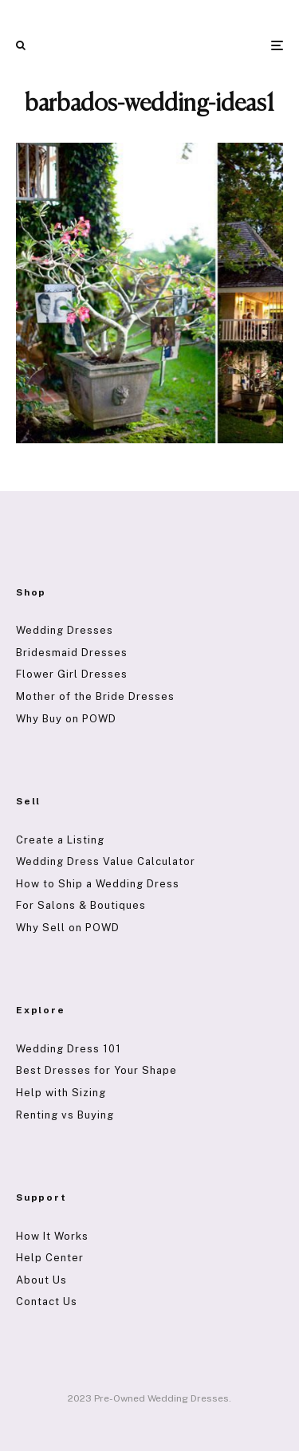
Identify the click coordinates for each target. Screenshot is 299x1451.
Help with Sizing (61, 1093)
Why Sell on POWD (68, 928)
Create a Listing (60, 840)
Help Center (50, 1258)
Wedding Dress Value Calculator (105, 861)
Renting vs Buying (65, 1115)
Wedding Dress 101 (68, 1049)
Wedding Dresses (64, 630)
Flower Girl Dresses (72, 674)
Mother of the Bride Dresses (95, 696)
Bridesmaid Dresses (72, 653)
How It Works (52, 1236)
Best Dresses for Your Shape (96, 1070)
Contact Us (46, 1301)
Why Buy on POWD (66, 719)
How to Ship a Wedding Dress (97, 884)
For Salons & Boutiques (81, 905)
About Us (41, 1280)
